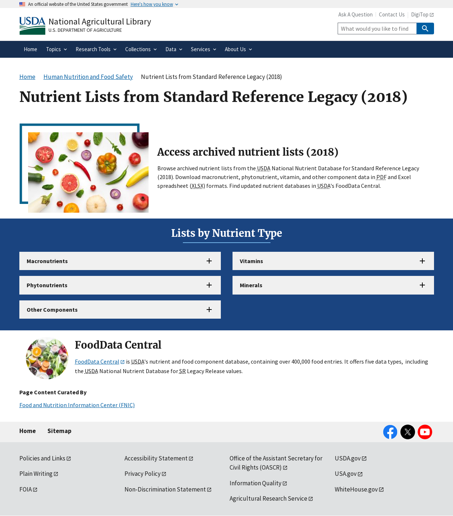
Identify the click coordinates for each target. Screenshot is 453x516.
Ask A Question (355, 14)
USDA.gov (348, 458)
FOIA (25, 489)
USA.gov (346, 474)
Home (27, 431)
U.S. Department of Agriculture (85, 30)
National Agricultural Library (100, 21)
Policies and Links (42, 458)
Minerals (251, 285)
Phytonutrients (47, 285)
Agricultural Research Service (268, 498)
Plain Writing (36, 474)
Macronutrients (47, 261)
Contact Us (392, 14)
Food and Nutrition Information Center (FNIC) (77, 405)
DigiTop (420, 14)
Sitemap (59, 431)
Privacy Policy (142, 474)
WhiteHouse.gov (356, 489)
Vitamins (251, 261)
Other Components (52, 309)
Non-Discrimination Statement (165, 489)
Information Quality (255, 483)
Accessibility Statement (156, 458)
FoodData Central (97, 361)
